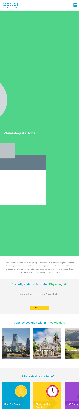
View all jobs (39, 308)
